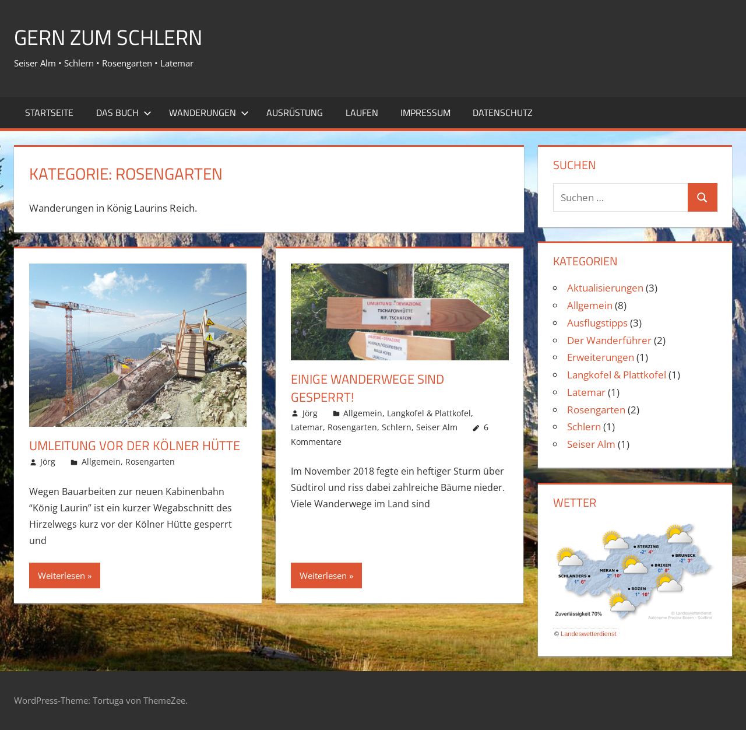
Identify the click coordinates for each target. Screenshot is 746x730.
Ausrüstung (294, 113)
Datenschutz (503, 113)
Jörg (47, 461)
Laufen (362, 113)
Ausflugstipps (597, 322)
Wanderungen (209, 113)
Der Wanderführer (609, 340)
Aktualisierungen (605, 287)
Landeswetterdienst (588, 633)
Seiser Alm (437, 427)
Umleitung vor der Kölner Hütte (134, 445)
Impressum (425, 113)
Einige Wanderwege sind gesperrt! (367, 388)
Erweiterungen (600, 357)
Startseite (49, 113)
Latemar (307, 427)
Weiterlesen (61, 575)
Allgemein (101, 461)
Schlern (396, 427)
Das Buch (124, 113)
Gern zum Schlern (108, 37)
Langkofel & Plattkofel (429, 413)
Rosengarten (150, 461)
